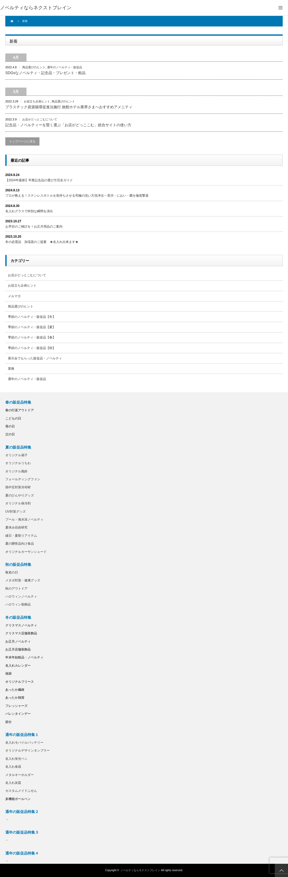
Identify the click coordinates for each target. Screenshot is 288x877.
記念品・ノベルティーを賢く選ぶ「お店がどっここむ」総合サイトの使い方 (68, 125)
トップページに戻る (22, 141)
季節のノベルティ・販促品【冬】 (32, 317)
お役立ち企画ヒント (37, 101)
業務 (11, 368)
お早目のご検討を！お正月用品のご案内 (33, 226)
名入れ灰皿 (13, 783)
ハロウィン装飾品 (18, 604)
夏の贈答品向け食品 (19, 543)
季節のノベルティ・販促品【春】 (32, 337)
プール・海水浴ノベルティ (24, 519)
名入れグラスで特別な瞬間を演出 (29, 211)
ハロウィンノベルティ (21, 596)
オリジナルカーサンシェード (26, 552)
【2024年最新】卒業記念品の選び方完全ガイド (39, 180)
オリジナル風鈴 (16, 471)
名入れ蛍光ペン (16, 759)
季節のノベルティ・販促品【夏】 (32, 327)
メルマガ (14, 296)
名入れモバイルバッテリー (24, 742)
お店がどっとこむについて (39, 119)
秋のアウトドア (16, 588)
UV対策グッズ (15, 511)
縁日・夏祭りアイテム (21, 535)
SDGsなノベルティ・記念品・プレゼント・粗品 (45, 73)
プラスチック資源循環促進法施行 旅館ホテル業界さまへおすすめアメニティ (68, 107)
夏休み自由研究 (16, 527)
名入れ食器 (13, 766)
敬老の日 (11, 572)
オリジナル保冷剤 (18, 503)
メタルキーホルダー (19, 775)
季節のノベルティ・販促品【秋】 (32, 348)
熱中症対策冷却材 (18, 487)
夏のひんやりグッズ (19, 495)
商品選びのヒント (34, 67)
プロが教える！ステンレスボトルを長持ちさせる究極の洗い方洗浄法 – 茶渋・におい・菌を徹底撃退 (76, 195)
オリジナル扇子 (16, 455)
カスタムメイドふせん (21, 791)
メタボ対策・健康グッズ (22, 580)
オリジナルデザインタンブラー (27, 750)
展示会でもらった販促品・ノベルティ (35, 358)
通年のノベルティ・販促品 (64, 67)
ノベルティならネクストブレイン (35, 7)
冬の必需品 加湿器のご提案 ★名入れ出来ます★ (41, 242)
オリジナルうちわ (18, 463)
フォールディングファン (22, 479)
